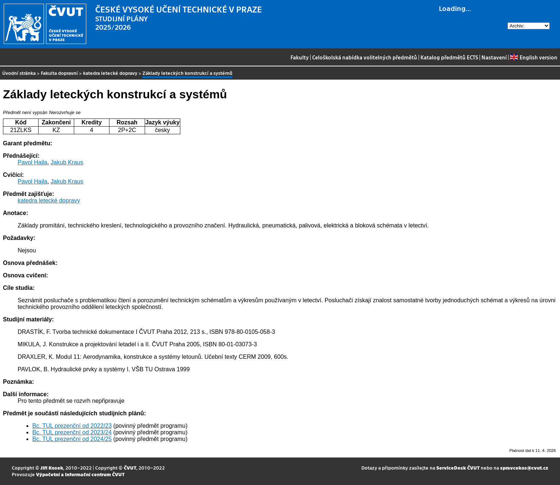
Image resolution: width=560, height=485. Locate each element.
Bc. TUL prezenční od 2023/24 (72, 432)
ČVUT (130, 467)
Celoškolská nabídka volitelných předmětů (364, 57)
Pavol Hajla (32, 162)
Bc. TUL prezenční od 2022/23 (72, 426)
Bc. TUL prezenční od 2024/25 (72, 439)
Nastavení (494, 57)
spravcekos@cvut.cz (524, 467)
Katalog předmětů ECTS (449, 57)
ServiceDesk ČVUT (458, 467)
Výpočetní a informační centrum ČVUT (80, 474)
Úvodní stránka (19, 73)
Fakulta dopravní (59, 73)
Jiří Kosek (51, 467)
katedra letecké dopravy (110, 73)
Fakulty (299, 57)
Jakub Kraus (67, 162)
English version (533, 57)
